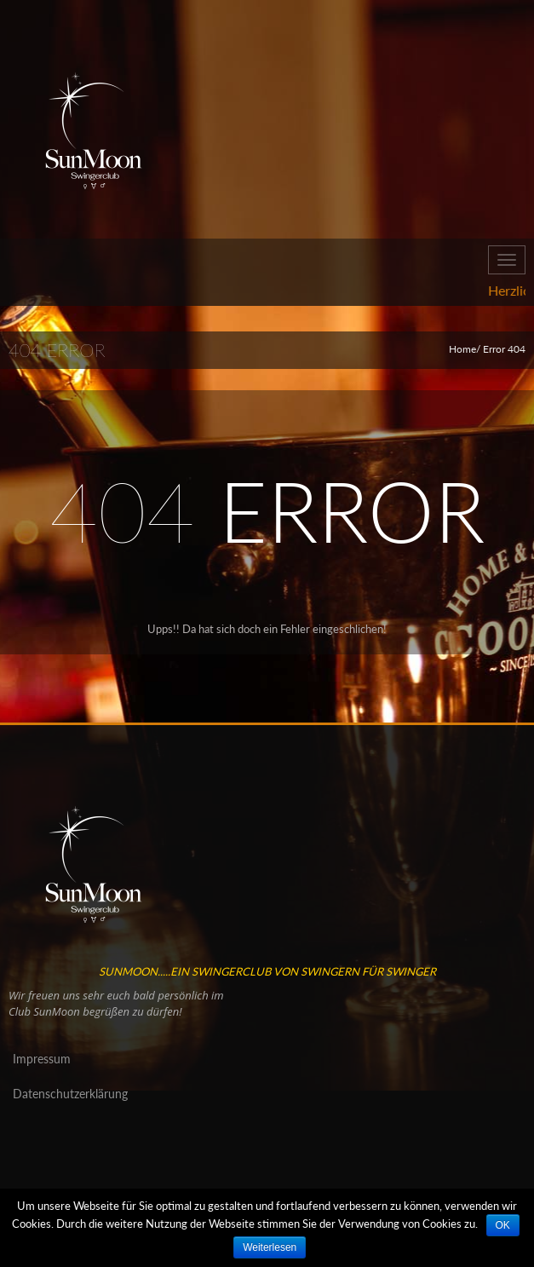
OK (503, 1225)
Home (462, 349)
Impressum (42, 1058)
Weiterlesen (269, 1247)
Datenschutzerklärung (70, 1093)
